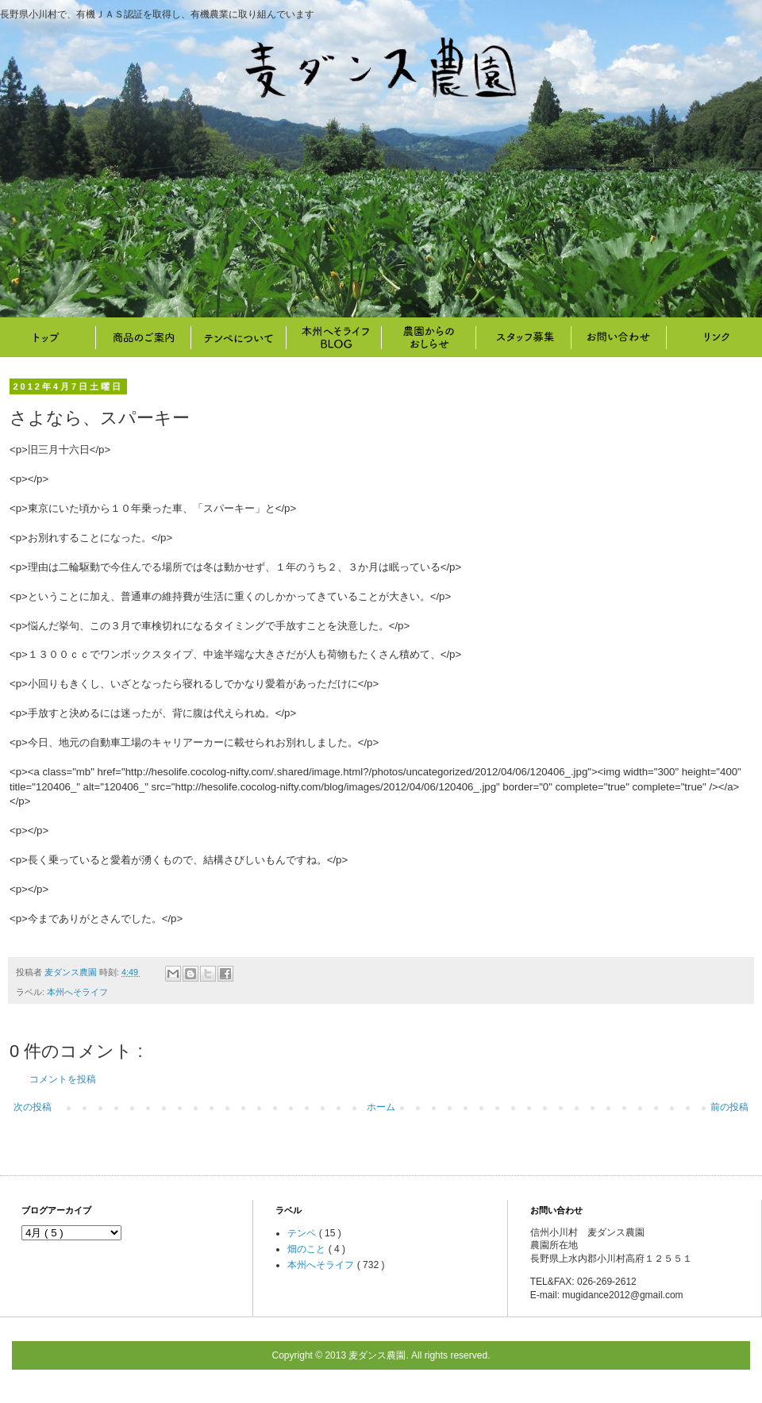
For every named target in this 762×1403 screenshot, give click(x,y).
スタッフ (524, 337)
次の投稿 (32, 1107)
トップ (47, 337)
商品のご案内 (142, 337)
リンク (714, 337)
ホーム (381, 1107)
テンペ (302, 1233)
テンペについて (238, 337)
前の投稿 (729, 1107)
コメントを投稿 (62, 1079)
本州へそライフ (333, 337)
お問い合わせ (619, 337)
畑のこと (428, 337)
